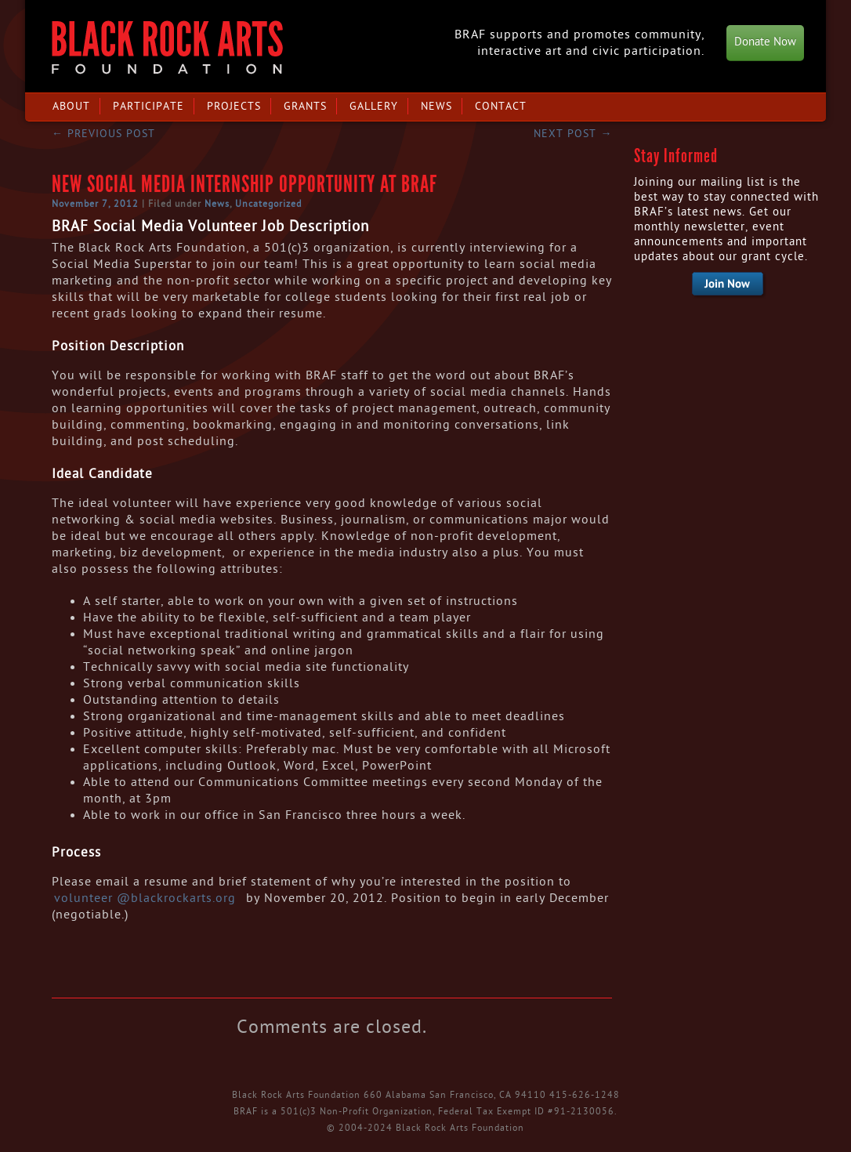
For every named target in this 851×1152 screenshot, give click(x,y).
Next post (573, 133)
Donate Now (765, 42)
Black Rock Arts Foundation (167, 47)
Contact (501, 106)
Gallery (373, 106)
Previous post (103, 133)
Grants (305, 106)
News (436, 106)
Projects (234, 106)
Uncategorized (268, 203)
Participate (148, 106)
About (71, 106)
